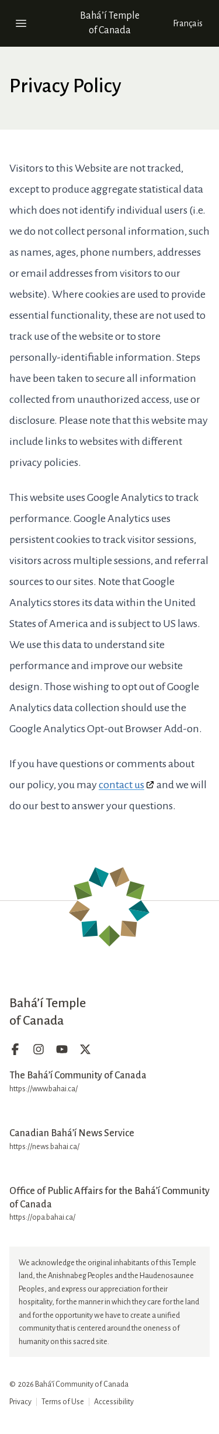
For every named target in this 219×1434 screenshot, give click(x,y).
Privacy (20, 1402)
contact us (121, 785)
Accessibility (114, 1402)
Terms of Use (62, 1402)
